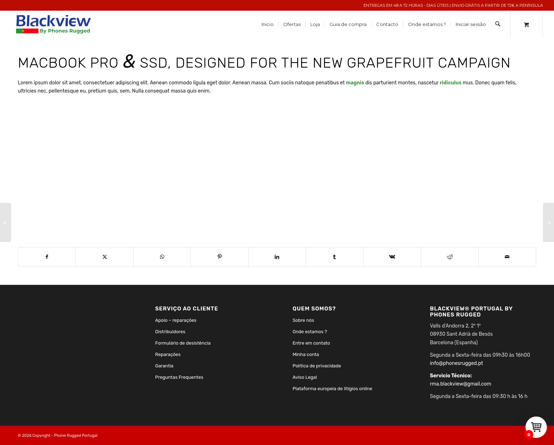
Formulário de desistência (183, 343)
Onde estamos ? (309, 331)
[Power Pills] (548, 222)
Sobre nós (303, 320)
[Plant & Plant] (5, 222)
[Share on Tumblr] (334, 256)
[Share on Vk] (392, 256)
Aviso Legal (304, 377)
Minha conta (305, 354)
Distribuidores (170, 331)
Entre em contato (311, 343)
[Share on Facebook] (47, 256)
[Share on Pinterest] (219, 256)
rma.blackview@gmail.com (460, 384)
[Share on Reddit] (449, 256)
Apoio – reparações (176, 320)
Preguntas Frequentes (179, 377)
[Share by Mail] (507, 256)
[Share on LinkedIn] (277, 256)
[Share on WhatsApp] (162, 256)
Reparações (168, 354)
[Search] (498, 24)
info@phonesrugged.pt (456, 363)
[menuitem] (268, 24)
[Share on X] (104, 256)
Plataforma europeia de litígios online (332, 388)
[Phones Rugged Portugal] (54, 24)
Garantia (164, 365)
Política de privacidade (316, 365)
